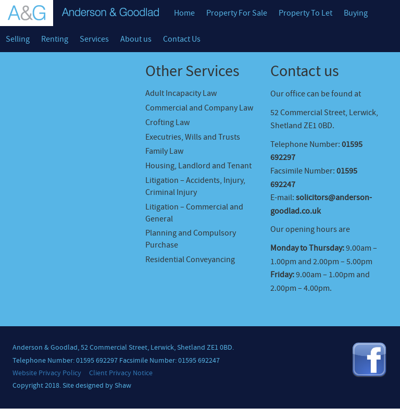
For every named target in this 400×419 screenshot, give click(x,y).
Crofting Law (167, 122)
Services (94, 39)
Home (184, 13)
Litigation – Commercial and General (194, 213)
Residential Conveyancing (190, 259)
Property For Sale (236, 13)
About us (136, 39)
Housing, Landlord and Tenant (198, 166)
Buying (356, 13)
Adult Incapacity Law (181, 93)
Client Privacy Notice (121, 373)
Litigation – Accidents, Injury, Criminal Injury (195, 186)
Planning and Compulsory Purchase (190, 239)
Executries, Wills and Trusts (192, 137)
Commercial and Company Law (199, 108)
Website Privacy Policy (46, 373)
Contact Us (182, 39)
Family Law (164, 151)
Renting (54, 39)
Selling (18, 39)
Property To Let (305, 13)
